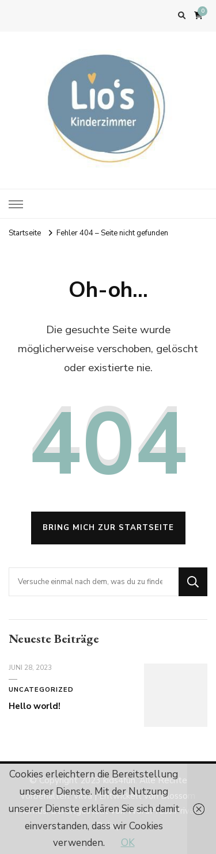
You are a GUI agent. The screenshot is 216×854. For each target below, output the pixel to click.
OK (128, 842)
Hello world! (34, 706)
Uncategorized (41, 689)
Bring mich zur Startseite (108, 528)
